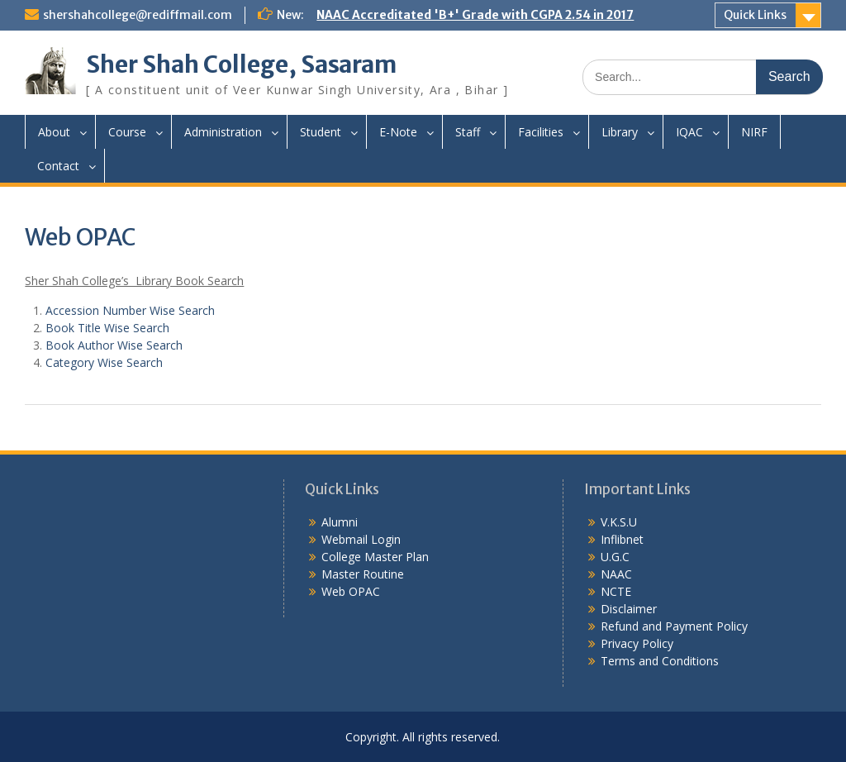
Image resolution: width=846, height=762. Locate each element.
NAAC (616, 574)
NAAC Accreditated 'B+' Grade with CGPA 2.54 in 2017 (475, 14)
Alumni (339, 522)
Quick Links (755, 14)
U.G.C (615, 556)
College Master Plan (375, 556)
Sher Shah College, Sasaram (241, 64)
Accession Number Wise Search (130, 310)
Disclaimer (629, 609)
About (54, 132)
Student (320, 132)
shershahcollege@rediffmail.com (137, 14)
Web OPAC (350, 591)
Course (127, 132)
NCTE (616, 591)
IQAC (689, 132)
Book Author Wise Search (114, 345)
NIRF (754, 132)
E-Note (398, 132)
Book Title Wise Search (107, 328)
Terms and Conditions (660, 661)
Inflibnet (622, 539)
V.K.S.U (619, 522)
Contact (58, 166)
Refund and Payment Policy (674, 626)
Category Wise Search (104, 362)
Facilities (540, 132)
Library (619, 132)
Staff (467, 132)
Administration (223, 132)
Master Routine (362, 574)
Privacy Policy (637, 643)
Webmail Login (361, 539)
